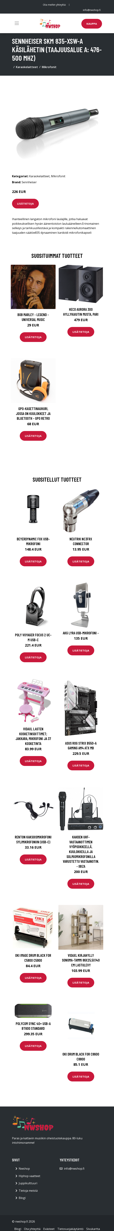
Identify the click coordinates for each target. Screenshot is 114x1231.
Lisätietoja (25, 203)
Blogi (22, 1198)
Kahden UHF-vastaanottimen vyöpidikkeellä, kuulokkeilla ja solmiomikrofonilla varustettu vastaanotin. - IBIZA (81, 851)
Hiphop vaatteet (29, 1176)
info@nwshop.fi (92, 10)
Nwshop (24, 1169)
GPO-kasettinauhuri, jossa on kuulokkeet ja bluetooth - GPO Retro (33, 413)
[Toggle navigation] (17, 23)
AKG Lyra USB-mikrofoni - (81, 633)
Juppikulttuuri (28, 1183)
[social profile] (69, 4)
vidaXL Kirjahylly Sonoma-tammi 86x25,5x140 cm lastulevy (81, 960)
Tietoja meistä (28, 1191)
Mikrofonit (49, 67)
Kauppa (91, 23)
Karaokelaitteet (27, 67)
